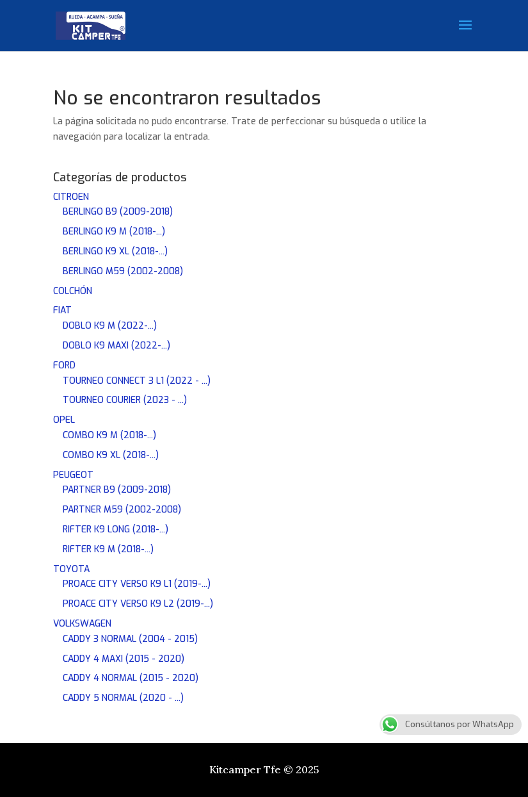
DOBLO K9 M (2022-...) (110, 326)
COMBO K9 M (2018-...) (109, 435)
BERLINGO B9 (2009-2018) (118, 212)
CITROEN (71, 197)
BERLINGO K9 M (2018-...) (114, 232)
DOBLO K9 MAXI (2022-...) (116, 346)
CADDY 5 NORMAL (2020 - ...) (123, 698)
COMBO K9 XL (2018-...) (111, 455)
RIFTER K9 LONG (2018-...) (115, 529)
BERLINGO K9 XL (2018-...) (115, 251)
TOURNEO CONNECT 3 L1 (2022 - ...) (137, 381)
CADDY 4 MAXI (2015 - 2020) (123, 659)
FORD (64, 365)
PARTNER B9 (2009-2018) (117, 490)
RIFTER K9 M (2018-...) (108, 549)
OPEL (64, 420)
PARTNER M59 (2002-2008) (122, 510)
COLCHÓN (72, 291)
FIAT (62, 310)
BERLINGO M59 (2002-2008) (123, 271)
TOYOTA (71, 569)
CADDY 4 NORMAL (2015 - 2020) (130, 678)
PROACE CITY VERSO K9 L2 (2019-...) (138, 604)
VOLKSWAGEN (82, 624)
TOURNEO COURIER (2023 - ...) (125, 400)
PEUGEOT (73, 475)
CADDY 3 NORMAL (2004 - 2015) (130, 639)
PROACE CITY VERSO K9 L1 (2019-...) (137, 584)
